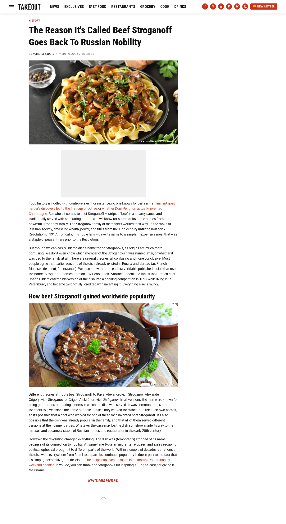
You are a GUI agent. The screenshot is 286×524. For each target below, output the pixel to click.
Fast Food (97, 6)
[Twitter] (213, 6)
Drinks (180, 6)
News (54, 6)
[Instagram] (221, 6)
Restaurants (123, 6)
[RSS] (245, 6)
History (34, 20)
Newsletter (264, 6)
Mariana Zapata (43, 53)
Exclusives (74, 6)
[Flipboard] (229, 6)
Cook (164, 6)
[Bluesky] (237, 6)
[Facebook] (205, 6)
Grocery (147, 6)
